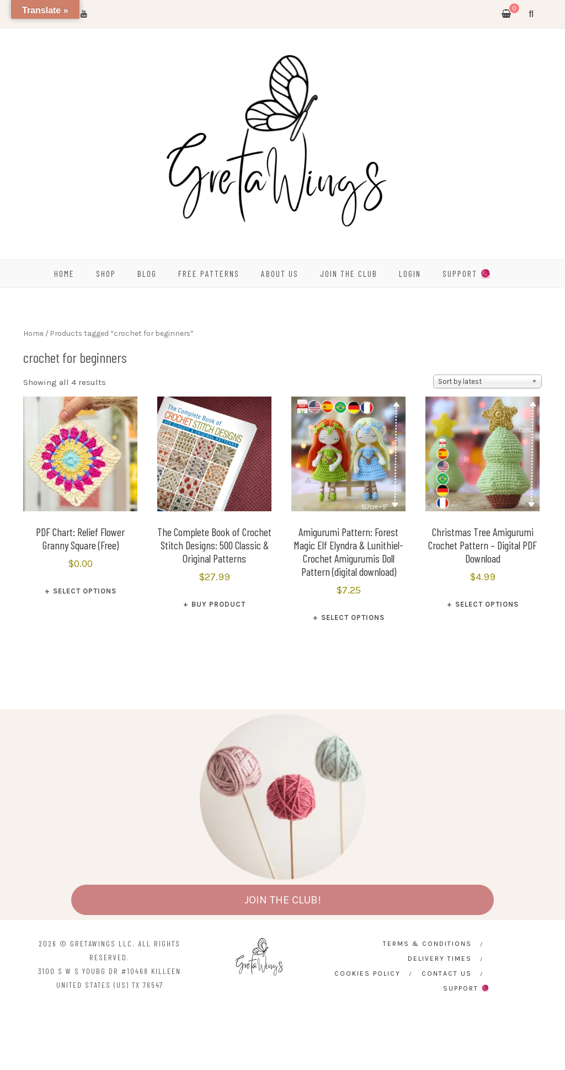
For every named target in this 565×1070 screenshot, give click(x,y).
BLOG (147, 273)
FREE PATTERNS (208, 273)
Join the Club (348, 273)
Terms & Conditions (427, 944)
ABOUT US (280, 273)
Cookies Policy (367, 973)
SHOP (106, 273)
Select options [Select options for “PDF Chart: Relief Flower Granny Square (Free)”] (84, 591)
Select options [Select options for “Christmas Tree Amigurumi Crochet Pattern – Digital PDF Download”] (487, 604)
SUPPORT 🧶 (467, 273)
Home (33, 333)
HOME (64, 273)
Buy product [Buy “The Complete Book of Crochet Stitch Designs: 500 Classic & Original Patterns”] (218, 604)
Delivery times (440, 958)
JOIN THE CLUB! (282, 900)
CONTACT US (447, 973)
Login (410, 273)
